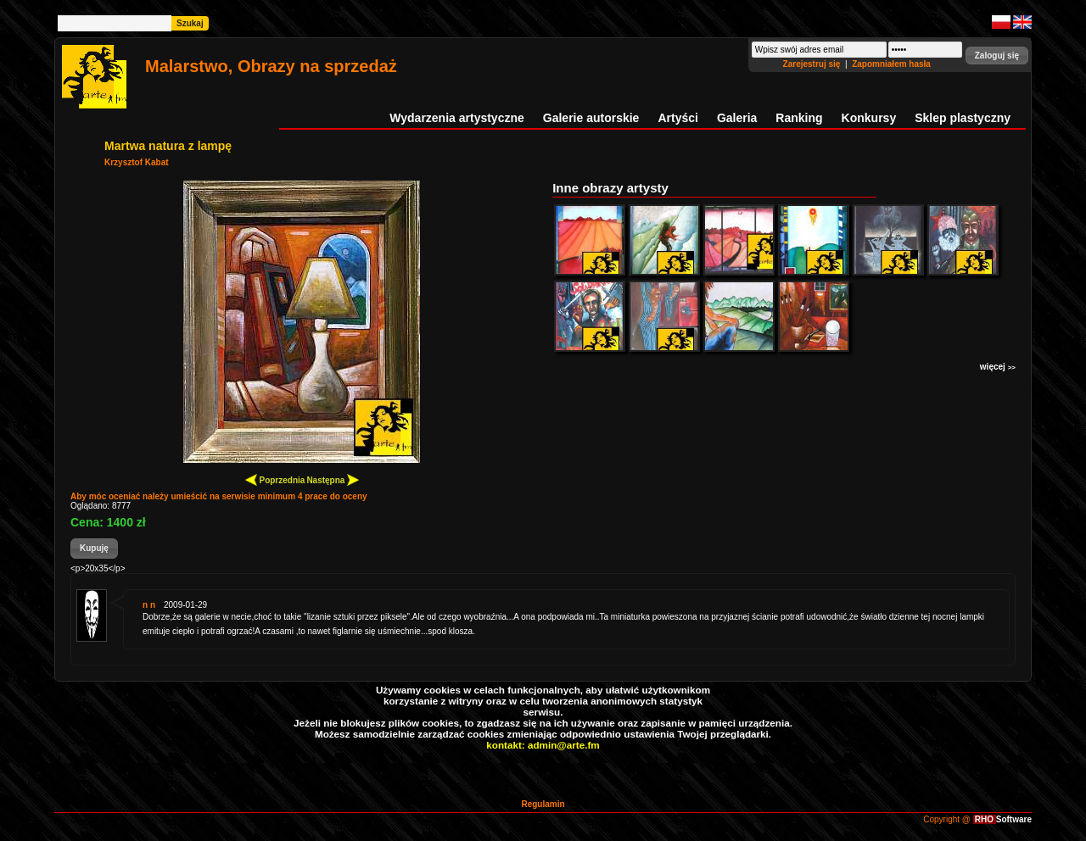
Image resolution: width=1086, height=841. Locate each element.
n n (149, 605)
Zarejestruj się (813, 64)
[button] (997, 55)
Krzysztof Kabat (136, 162)
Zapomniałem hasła (891, 64)
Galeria (737, 118)
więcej (998, 366)
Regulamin (542, 804)
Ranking (798, 118)
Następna (332, 479)
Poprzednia (275, 479)
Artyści (677, 118)
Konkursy (869, 118)
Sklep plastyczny (962, 118)
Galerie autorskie (591, 118)
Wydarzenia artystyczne (456, 118)
